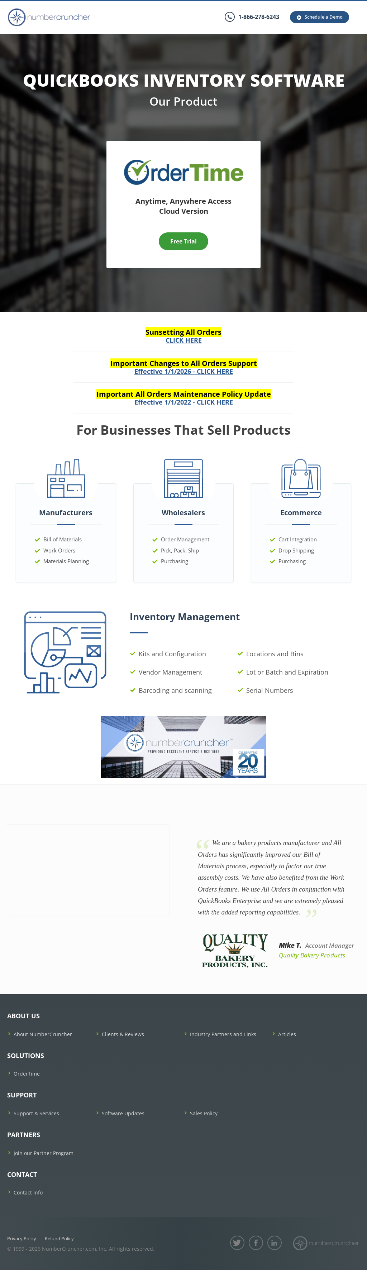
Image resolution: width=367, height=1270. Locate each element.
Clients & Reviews (123, 1034)
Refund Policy (59, 1238)
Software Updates (123, 1113)
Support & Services (36, 1113)
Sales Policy (204, 1113)
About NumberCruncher (43, 1034)
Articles (287, 1034)
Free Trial (183, 241)
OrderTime (27, 1073)
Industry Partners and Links (223, 1034)
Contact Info (28, 1192)
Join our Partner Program (43, 1153)
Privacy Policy (21, 1238)
